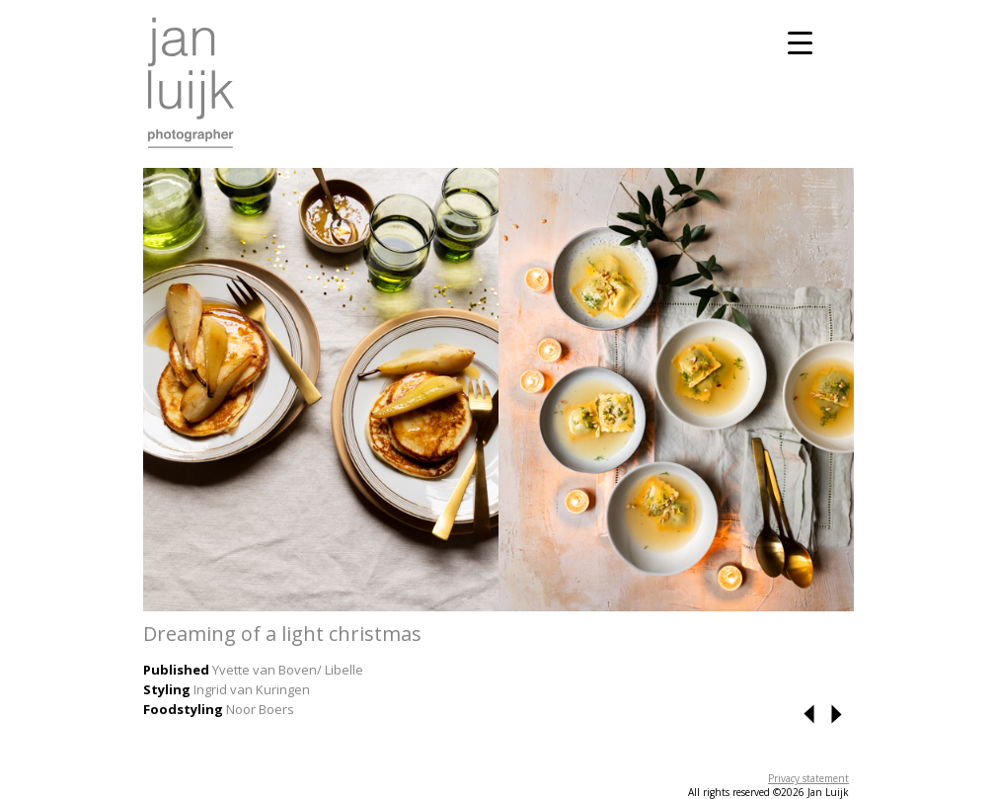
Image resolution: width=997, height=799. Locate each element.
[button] (810, 719)
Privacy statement (808, 778)
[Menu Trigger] (800, 42)
